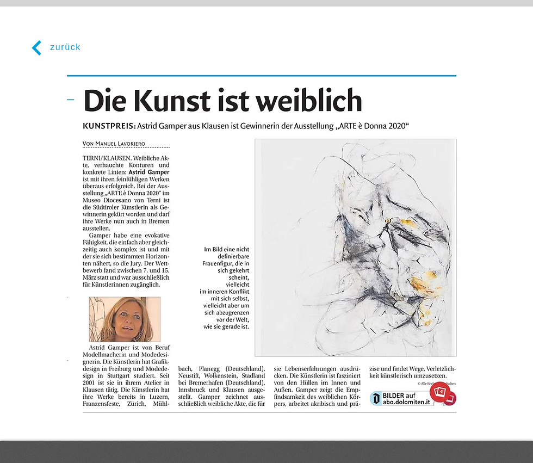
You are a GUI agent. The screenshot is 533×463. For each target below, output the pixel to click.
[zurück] (55, 47)
